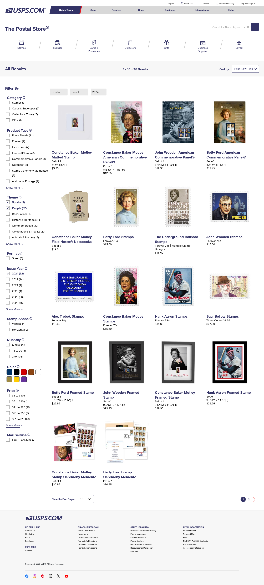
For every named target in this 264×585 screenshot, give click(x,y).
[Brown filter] (31, 372)
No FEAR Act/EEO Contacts (195, 541)
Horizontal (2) (20, 329)
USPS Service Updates (88, 537)
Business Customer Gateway (143, 530)
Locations (188, 4)
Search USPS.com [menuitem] (248, 10)
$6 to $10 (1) (19, 401)
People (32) (19, 208)
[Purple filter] (24, 379)
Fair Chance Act (190, 544)
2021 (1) (17, 285)
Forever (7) (18, 141)
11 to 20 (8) (19, 350)
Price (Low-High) (243, 68)
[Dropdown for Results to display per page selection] (85, 499)
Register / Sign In (248, 4)
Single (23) (18, 344)
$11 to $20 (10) (21, 407)
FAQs (27, 537)
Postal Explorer (137, 541)
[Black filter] (16, 372)
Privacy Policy (189, 530)
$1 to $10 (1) (19, 395)
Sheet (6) (17, 258)
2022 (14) (17, 279)
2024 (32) (18, 273)
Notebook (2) (20, 164)
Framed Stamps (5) (23, 152)
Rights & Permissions (87, 548)
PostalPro (134, 551)
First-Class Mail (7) (23, 439)
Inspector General (138, 537)
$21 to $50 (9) (20, 413)
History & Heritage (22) (26, 219)
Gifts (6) (17, 120)
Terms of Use (189, 534)
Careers (28, 550)
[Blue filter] (9, 372)
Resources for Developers (142, 548)
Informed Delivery (226, 4)
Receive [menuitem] (116, 9)
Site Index (29, 534)
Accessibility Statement (193, 548)
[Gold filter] (9, 379)
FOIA (185, 537)
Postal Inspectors (138, 534)
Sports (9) (18, 202)
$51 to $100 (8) (21, 418)
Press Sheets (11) (22, 135)
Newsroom (83, 534)
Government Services (87, 544)
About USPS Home (86, 530)
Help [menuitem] (231, 9)
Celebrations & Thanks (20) (28, 231)
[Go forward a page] (254, 499)
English (167, 4)
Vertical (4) (18, 323)
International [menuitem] (202, 9)
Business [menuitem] (170, 9)
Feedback (29, 541)
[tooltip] (24, 97)
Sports (56, 92)
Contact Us (30, 530)
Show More (13, 187)
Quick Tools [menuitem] (66, 9)
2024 (95, 92)
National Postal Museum (141, 544)
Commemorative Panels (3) (29, 158)
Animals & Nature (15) (25, 237)
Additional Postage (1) (25, 181)
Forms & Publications (87, 541)
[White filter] (38, 372)
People (76, 92)
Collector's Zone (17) (25, 114)
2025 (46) (17, 302)
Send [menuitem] (93, 9)
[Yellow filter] (16, 379)
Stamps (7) (18, 102)
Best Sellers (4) (21, 213)
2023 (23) (17, 296)
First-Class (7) (20, 147)
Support (206, 4)
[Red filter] (24, 372)
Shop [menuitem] (141, 9)
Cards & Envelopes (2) (25, 108)
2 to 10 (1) (18, 356)
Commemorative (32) (25, 225)
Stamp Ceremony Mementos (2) (30, 173)
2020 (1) (17, 291)
